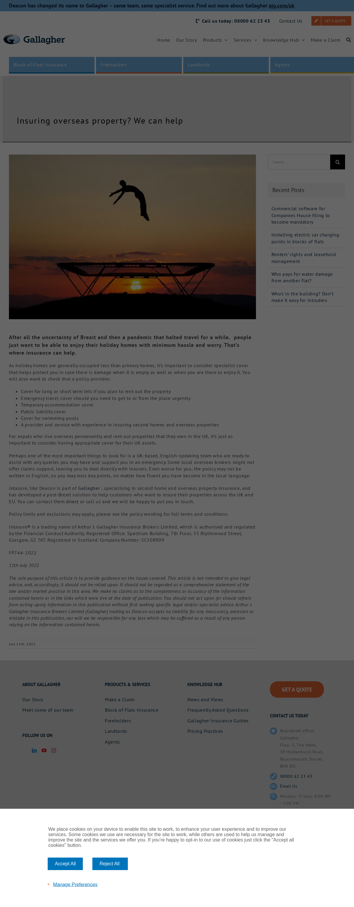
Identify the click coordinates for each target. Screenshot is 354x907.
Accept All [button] (65, 863)
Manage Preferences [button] (75, 884)
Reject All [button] (109, 863)
